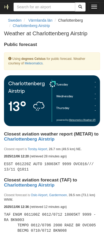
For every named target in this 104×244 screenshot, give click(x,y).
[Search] (80, 6)
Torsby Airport (37, 149)
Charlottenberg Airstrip (31, 26)
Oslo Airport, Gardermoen (49, 195)
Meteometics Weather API (82, 120)
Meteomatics (33, 63)
